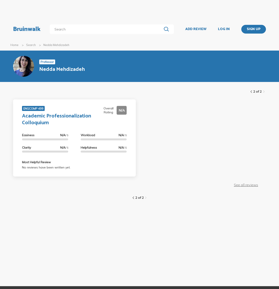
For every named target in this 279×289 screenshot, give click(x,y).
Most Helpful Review (36, 162)
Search (31, 45)
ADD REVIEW (195, 29)
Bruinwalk (27, 29)
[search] (106, 29)
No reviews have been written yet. (46, 167)
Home (14, 45)
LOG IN (224, 29)
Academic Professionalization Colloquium (56, 119)
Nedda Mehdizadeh (56, 45)
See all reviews (246, 185)
